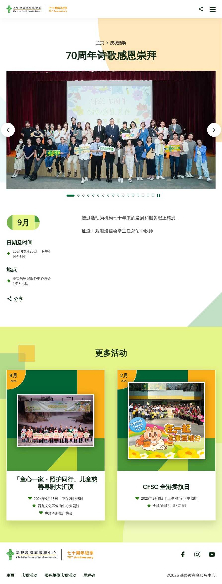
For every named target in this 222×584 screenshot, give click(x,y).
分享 (18, 299)
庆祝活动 (118, 43)
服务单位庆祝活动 (60, 575)
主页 (100, 43)
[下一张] (214, 130)
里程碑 (89, 575)
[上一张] (8, 130)
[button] (70, 196)
